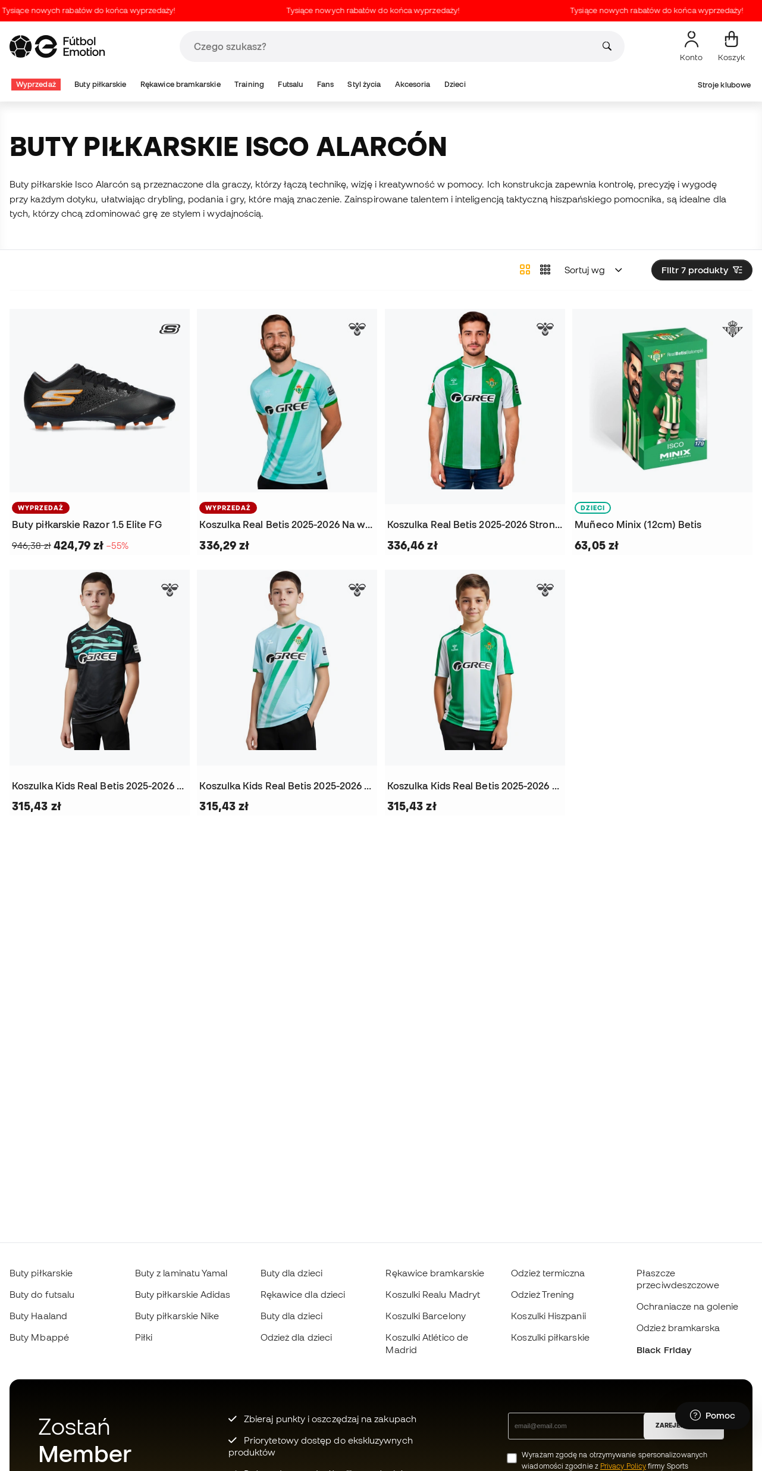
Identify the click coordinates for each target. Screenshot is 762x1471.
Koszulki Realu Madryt (432, 1294)
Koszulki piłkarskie (550, 1337)
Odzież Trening (542, 1294)
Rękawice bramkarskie (180, 84)
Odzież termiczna (548, 1272)
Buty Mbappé (39, 1337)
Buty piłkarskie (100, 84)
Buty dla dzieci (291, 1272)
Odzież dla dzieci (296, 1337)
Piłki (143, 1337)
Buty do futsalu (42, 1294)
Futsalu (290, 84)
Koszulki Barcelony (425, 1315)
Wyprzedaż (36, 84)
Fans (325, 84)
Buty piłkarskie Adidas (183, 1294)
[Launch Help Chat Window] (712, 1415)
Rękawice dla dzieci (303, 1294)
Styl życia (364, 84)
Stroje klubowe (724, 84)
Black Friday (663, 1349)
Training (249, 84)
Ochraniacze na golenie (687, 1306)
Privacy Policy (623, 1466)
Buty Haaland (38, 1315)
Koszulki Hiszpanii (548, 1315)
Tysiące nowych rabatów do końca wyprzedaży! (98, 10)
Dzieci (454, 84)
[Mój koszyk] (731, 46)
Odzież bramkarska (678, 1327)
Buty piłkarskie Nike (177, 1315)
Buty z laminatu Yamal (181, 1272)
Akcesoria (413, 84)
